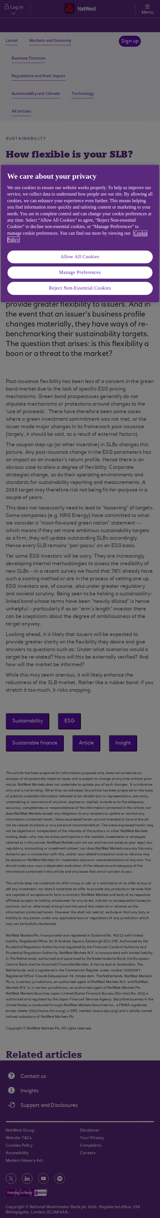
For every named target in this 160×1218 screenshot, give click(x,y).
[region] (80, 233)
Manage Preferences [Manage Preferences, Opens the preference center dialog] (80, 272)
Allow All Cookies (80, 256)
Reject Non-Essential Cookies (80, 288)
